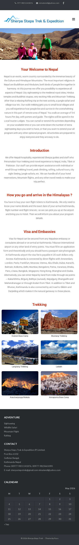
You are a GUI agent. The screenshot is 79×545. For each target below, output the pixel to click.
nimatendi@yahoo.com (49, 3)
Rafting (7, 435)
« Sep (6, 524)
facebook (63, 3)
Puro (56, 538)
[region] (39, 44)
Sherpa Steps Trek (35, 538)
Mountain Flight (11, 431)
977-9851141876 (25, 3)
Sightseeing (9, 423)
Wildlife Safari (10, 427)
